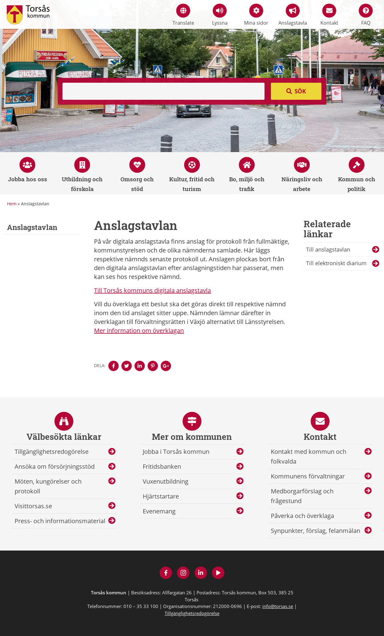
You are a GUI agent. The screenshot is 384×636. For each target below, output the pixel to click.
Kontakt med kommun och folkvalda (308, 456)
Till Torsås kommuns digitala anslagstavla (152, 290)
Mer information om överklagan (139, 330)
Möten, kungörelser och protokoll (48, 486)
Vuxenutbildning (165, 481)
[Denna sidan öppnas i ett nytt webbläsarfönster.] (113, 366)
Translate (183, 15)
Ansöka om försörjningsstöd (55, 466)
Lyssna (220, 15)
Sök (300, 91)
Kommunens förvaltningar (308, 476)
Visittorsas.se (33, 506)
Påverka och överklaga (302, 516)
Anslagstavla (292, 15)
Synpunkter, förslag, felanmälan (315, 531)
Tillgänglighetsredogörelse (52, 451)
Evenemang (159, 511)
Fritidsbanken (162, 466)
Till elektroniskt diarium (336, 263)
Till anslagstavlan (328, 249)
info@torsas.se (277, 606)
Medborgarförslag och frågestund (302, 496)
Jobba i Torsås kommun (176, 451)
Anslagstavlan (32, 227)
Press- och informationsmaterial (60, 521)
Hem (11, 204)
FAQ (366, 15)
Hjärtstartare (161, 496)
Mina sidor (256, 15)
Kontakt (329, 15)
